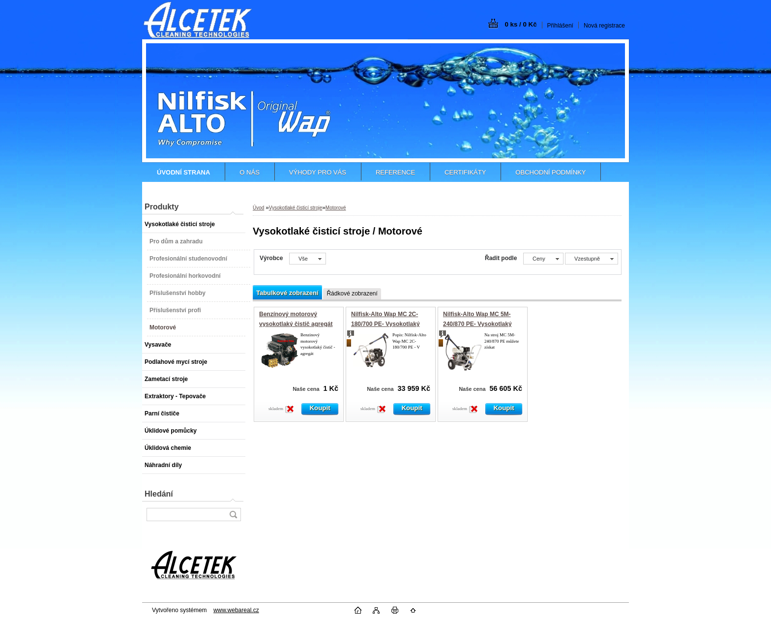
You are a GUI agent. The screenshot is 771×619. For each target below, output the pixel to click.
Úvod (258, 207)
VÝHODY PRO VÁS (317, 172)
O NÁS (249, 172)
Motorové (336, 207)
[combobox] (543, 259)
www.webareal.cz (236, 610)
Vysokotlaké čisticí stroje (296, 207)
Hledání (159, 494)
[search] (233, 514)
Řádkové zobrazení (351, 293)
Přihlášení (560, 25)
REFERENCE (395, 172)
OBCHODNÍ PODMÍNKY (550, 172)
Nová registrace (604, 25)
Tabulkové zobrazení (287, 292)
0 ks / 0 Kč (520, 24)
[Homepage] (183, 172)
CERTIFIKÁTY (465, 172)
